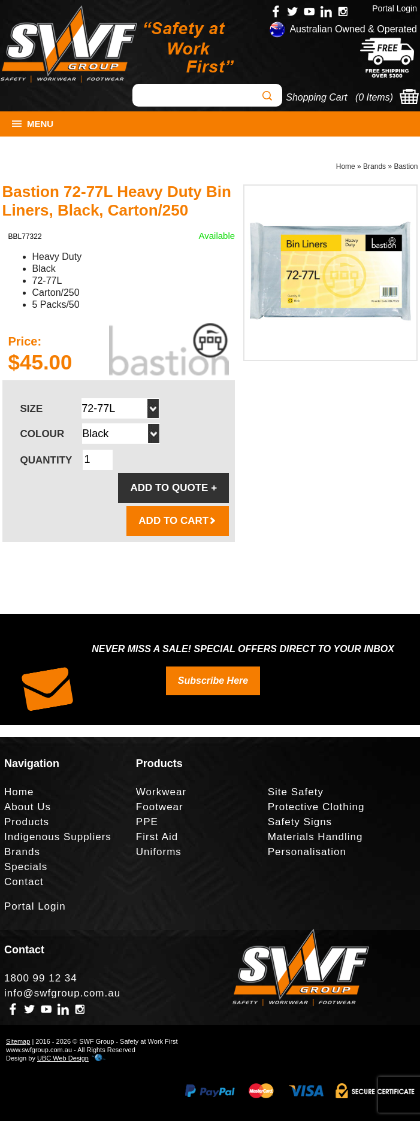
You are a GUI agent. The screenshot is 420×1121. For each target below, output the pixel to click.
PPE (147, 822)
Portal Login (394, 8)
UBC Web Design (63, 1058)
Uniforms (159, 852)
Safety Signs (300, 822)
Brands (374, 166)
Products (26, 822)
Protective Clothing (316, 807)
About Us (27, 807)
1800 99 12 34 (40, 978)
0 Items (373, 97)
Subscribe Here (213, 680)
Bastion (406, 166)
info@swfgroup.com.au (62, 993)
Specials (25, 866)
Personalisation (307, 852)
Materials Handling (315, 837)
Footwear (159, 807)
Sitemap (18, 1041)
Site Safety (296, 792)
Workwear (161, 792)
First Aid (157, 837)
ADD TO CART (177, 520)
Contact (24, 881)
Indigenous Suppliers (57, 837)
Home (345, 166)
